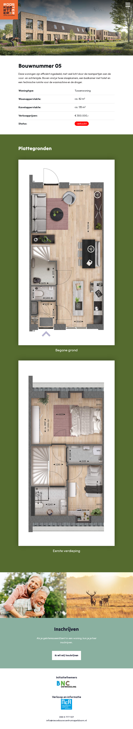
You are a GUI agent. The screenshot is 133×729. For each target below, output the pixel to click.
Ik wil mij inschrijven (66, 655)
